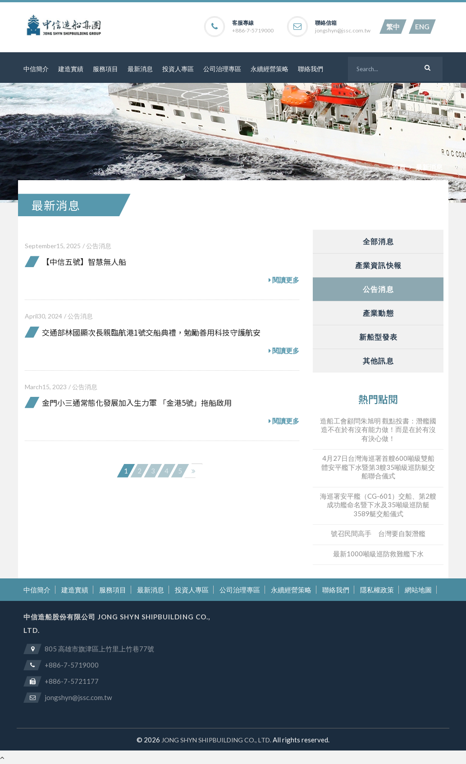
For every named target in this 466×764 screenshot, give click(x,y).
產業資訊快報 (378, 265)
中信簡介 (36, 68)
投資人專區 (178, 68)
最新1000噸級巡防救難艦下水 (378, 554)
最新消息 (140, 68)
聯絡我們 (310, 68)
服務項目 (105, 68)
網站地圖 (418, 590)
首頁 (399, 167)
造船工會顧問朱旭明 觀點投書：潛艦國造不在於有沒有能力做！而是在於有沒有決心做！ (378, 429)
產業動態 (378, 313)
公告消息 (98, 246)
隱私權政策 (377, 590)
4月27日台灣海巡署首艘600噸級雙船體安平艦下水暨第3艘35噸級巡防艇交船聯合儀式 (378, 467)
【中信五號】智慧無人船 (84, 261)
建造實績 (70, 68)
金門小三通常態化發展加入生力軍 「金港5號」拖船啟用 (137, 402)
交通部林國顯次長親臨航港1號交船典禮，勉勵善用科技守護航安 (151, 332)
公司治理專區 (222, 68)
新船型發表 (378, 336)
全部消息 (378, 241)
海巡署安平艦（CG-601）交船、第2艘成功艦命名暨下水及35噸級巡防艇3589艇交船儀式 (378, 505)
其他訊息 (378, 360)
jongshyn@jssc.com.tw (342, 30)
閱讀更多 (284, 280)
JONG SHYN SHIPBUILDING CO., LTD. (216, 740)
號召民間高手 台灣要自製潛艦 (378, 533)
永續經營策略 (269, 68)
